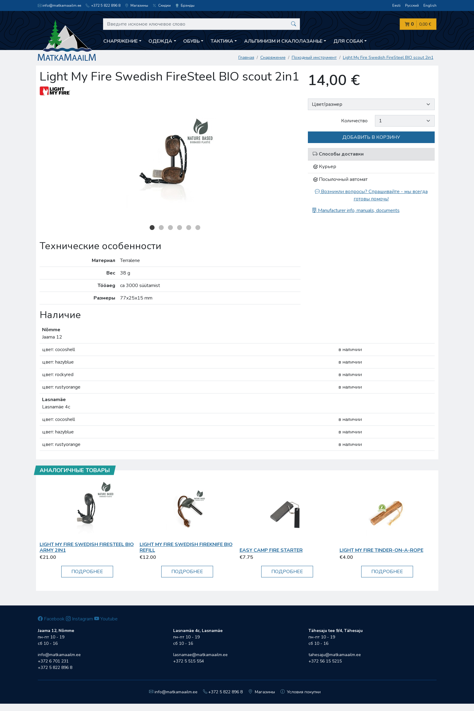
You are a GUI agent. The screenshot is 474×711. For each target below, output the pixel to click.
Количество (354, 120)
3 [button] (170, 227)
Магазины (136, 5)
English (430, 5)
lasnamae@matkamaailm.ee (200, 655)
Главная (246, 57)
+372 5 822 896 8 (103, 5)
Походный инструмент (314, 57)
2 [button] (161, 227)
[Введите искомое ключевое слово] (201, 24)
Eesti (396, 5)
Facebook (51, 619)
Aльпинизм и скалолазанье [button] (283, 41)
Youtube (106, 619)
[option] (170, 161)
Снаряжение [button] (120, 41)
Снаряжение (273, 57)
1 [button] (152, 227)
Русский (412, 5)
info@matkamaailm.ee (59, 5)
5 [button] (189, 227)
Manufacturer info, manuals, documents (356, 210)
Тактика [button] (222, 41)
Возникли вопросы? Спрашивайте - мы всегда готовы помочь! (371, 195)
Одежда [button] (160, 41)
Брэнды (184, 5)
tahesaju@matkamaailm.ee (334, 655)
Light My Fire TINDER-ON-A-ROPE (381, 550)
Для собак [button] (348, 41)
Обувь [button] (191, 41)
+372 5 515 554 (188, 661)
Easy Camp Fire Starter (271, 550)
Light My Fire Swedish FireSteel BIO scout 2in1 (388, 57)
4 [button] (179, 227)
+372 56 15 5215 (325, 661)
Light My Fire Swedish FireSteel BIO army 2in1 (87, 547)
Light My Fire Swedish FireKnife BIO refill (186, 547)
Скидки (162, 5)
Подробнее (87, 571)
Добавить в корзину (371, 137)
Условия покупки (300, 692)
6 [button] (198, 227)
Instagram (79, 619)
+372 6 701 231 (53, 661)
